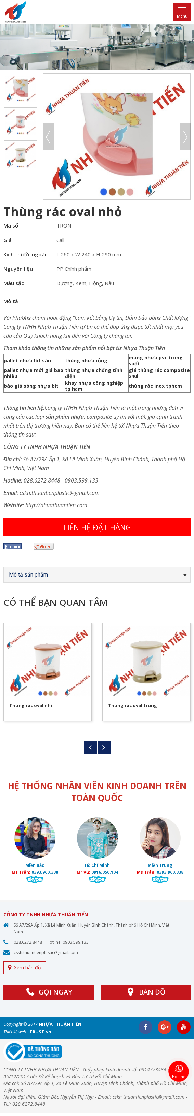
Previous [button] (48, 136)
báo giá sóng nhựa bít (31, 386)
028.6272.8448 (28, 942)
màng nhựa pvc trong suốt (156, 360)
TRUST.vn (40, 1031)
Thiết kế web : (15, 1031)
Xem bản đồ (27, 967)
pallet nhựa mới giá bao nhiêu (33, 373)
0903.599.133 (76, 942)
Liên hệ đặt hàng (97, 527)
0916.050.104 (104, 872)
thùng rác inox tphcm (155, 386)
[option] (97, 47)
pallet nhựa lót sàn (27, 360)
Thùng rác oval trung (132, 705)
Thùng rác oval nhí (30, 705)
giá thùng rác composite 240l (159, 373)
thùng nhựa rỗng (86, 360)
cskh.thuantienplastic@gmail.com (46, 952)
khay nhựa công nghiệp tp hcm (94, 386)
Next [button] (185, 136)
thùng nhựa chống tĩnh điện (93, 373)
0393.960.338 (44, 872)
